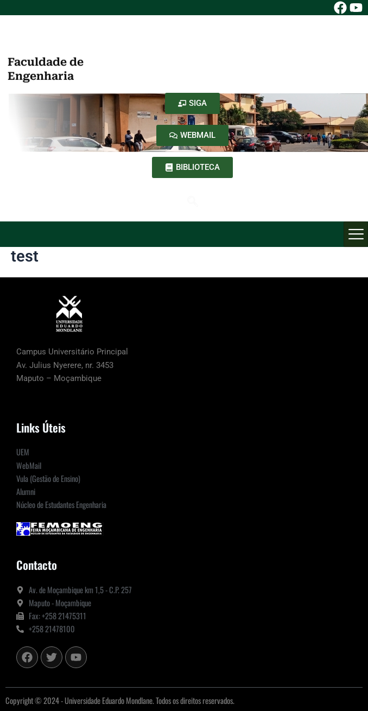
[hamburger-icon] (356, 234)
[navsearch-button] (193, 202)
